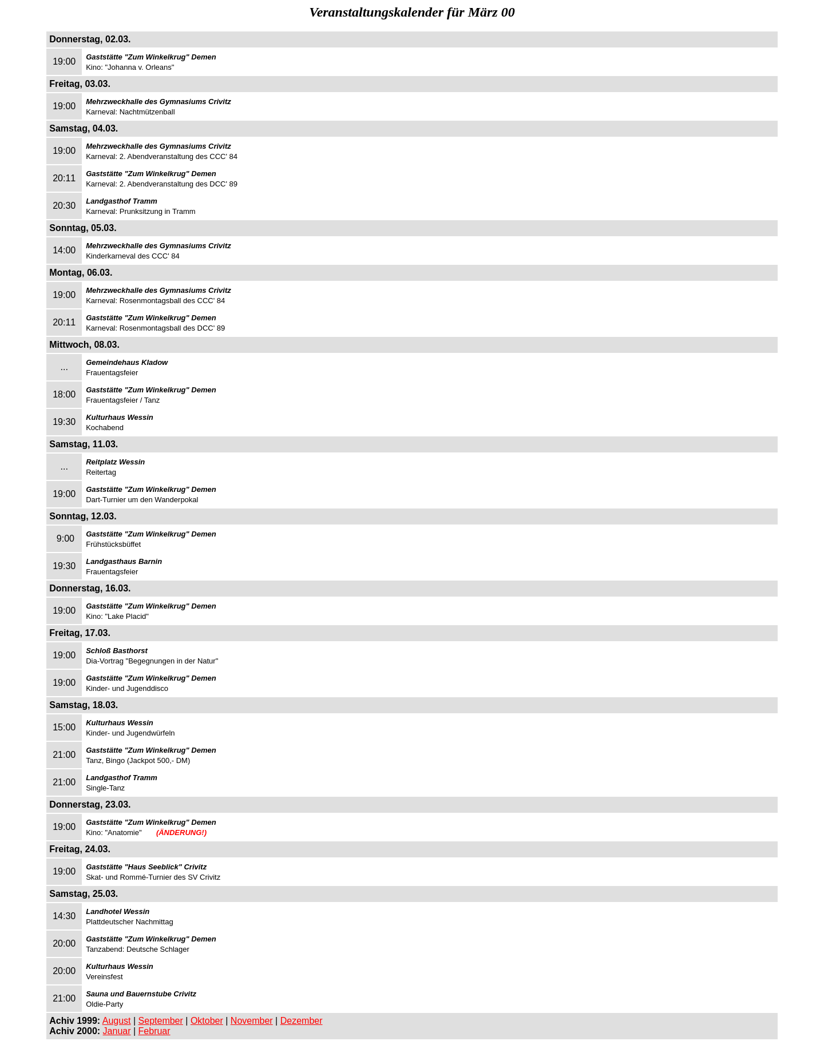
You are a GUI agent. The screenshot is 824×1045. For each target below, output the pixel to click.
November (252, 1021)
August (116, 1021)
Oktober (207, 1021)
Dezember (301, 1021)
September (160, 1021)
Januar (117, 1031)
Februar (154, 1031)
